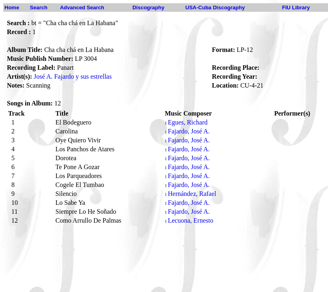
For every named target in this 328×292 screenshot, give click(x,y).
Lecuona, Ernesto (190, 220)
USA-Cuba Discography (215, 7)
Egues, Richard (187, 122)
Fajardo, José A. (188, 131)
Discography (148, 7)
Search (38, 7)
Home (11, 7)
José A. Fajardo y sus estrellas (73, 76)
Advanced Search (82, 7)
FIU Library (296, 7)
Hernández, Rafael (193, 193)
